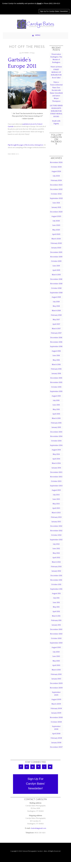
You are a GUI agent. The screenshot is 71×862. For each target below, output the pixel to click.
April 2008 (56, 734)
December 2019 (56, 252)
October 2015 (56, 387)
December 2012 (56, 526)
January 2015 (56, 427)
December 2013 (56, 472)
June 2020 (56, 225)
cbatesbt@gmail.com (38, 828)
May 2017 (56, 320)
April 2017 (56, 324)
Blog (17, 154)
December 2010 (56, 629)
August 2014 (56, 450)
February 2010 (56, 674)
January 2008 (56, 743)
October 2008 (56, 722)
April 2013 (56, 508)
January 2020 (56, 248)
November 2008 (56, 717)
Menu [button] (37, 35)
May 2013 (56, 504)
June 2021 (56, 203)
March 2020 (56, 239)
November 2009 (56, 688)
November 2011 (56, 580)
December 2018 (56, 279)
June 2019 (56, 266)
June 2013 (56, 499)
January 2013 (56, 522)
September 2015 (56, 391)
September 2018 (56, 293)
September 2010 (56, 643)
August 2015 (56, 396)
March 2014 (56, 463)
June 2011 (56, 602)
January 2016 (56, 373)
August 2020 (56, 216)
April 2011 (56, 611)
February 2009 (56, 708)
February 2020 (56, 243)
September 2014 (56, 445)
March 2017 (56, 329)
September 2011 (56, 589)
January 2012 (56, 571)
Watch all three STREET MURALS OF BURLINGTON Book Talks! (56, 72)
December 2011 (56, 576)
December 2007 (56, 747)
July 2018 (56, 302)
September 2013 (56, 486)
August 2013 (56, 490)
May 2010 (56, 661)
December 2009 (56, 683)
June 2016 (56, 355)
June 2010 (56, 656)
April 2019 (56, 270)
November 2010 (56, 634)
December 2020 (56, 212)
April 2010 (56, 665)
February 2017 (56, 333)
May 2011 (56, 607)
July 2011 (56, 598)
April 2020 (56, 234)
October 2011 (56, 584)
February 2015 (56, 423)
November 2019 (56, 257)
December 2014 (56, 432)
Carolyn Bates (35, 24)
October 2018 (56, 288)
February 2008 (56, 738)
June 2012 (56, 548)
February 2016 (56, 369)
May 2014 (56, 454)
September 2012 (56, 540)
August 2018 (56, 297)
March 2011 (56, 616)
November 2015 (56, 382)
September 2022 (56, 198)
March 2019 (56, 275)
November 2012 (56, 531)
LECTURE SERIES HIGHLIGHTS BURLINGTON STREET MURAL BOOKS (56, 111)
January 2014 (56, 468)
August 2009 (56, 699)
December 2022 (56, 189)
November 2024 (56, 162)
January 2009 (56, 713)
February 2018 (56, 315)
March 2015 (56, 418)
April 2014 (56, 459)
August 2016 (56, 351)
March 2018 (56, 311)
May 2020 (56, 230)
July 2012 (56, 544)
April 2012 (56, 558)
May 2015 (56, 409)
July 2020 (56, 221)
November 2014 (56, 436)
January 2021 (56, 207)
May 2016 (56, 360)
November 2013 (56, 477)
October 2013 (56, 481)
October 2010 (56, 638)
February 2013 (56, 517)
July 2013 (56, 495)
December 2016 (56, 338)
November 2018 (56, 284)
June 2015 (56, 405)
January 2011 (56, 625)
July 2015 (56, 400)
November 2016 (56, 342)
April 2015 (56, 414)
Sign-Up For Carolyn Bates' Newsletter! (54, 11)
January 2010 (56, 679)
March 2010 (56, 670)
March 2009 (56, 704)
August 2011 (56, 593)
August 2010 (56, 647)
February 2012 (56, 567)
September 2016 (56, 346)
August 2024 (56, 171)
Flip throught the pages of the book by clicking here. (26, 145)
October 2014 (56, 441)
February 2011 (56, 620)
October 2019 (56, 261)
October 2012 (56, 535)
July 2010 (56, 652)
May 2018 (56, 306)
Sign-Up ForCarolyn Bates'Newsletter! (35, 783)
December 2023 (56, 185)
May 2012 (56, 553)
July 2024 (56, 176)
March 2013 (56, 513)
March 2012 (56, 562)
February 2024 (56, 180)
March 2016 (56, 364)
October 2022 (56, 194)
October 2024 (56, 167)
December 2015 (56, 378)
